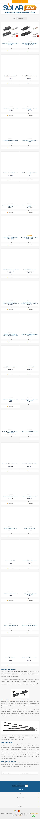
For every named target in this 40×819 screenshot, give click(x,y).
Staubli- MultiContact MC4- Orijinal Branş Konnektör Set (29, 335)
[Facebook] (17, 790)
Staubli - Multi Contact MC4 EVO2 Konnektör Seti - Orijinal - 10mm (10, 76)
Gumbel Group (20, 815)
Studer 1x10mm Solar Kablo (29, 528)
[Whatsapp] (33, 816)
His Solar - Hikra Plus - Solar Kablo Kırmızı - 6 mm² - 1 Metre (29, 238)
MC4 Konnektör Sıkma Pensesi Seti (10, 528)
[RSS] (23, 790)
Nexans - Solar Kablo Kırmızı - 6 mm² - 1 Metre (29, 206)
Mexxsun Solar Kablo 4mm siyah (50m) (29, 657)
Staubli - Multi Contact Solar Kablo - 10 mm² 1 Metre (29, 173)
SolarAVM (32, 683)
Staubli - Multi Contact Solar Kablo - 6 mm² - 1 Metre (10, 400)
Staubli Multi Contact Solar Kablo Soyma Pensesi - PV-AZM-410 (29, 367)
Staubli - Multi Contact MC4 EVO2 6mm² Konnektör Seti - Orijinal (29, 44)
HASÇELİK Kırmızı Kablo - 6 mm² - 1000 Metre (10, 109)
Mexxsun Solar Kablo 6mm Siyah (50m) (10, 496)
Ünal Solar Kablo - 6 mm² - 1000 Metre (10, 172)
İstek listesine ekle (12, 49)
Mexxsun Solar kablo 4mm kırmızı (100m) (10, 463)
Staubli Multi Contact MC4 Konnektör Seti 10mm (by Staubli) (10, 270)
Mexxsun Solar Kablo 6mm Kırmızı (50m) (29, 463)
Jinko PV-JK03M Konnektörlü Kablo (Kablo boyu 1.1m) (10, 206)
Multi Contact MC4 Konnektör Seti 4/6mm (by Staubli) (10, 44)
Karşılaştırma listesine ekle (9, 49)
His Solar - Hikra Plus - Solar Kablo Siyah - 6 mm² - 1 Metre (10, 238)
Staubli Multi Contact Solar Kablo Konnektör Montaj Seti (29, 270)
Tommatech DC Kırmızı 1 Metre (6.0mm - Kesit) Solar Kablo (30, 594)
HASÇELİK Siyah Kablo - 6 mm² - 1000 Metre (29, 109)
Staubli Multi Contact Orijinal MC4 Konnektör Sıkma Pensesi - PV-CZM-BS (10, 335)
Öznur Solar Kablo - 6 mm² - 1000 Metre (10, 140)
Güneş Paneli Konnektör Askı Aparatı (10, 593)
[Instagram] (20, 790)
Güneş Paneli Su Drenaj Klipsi (10, 657)
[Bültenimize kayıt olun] (18, 786)
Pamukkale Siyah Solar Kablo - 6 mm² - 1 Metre (29, 141)
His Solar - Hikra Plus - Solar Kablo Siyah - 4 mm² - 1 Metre (30, 400)
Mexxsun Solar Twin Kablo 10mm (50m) (29, 496)
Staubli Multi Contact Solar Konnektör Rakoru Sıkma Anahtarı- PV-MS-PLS (29, 76)
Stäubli (14, 681)
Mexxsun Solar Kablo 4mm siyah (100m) (29, 431)
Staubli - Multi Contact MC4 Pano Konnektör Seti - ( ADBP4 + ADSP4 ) (10, 367)
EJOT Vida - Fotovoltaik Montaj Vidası (10, 625)
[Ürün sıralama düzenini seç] (21, 18)
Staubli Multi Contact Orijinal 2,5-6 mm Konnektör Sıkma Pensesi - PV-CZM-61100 (10, 303)
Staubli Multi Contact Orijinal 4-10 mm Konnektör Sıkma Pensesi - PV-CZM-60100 (29, 303)
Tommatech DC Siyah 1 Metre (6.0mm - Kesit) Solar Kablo (29, 561)
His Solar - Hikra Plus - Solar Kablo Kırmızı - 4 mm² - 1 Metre (10, 432)
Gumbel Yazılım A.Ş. (35, 813)
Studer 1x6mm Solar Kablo (10, 560)
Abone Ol (26, 786)
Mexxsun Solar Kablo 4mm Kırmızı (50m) (29, 625)
